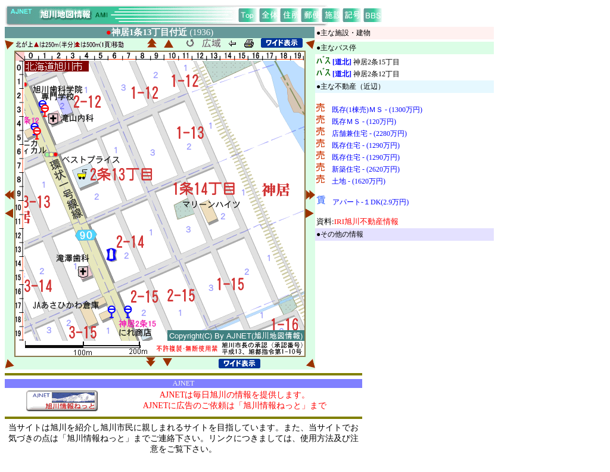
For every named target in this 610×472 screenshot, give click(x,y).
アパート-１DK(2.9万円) (370, 202)
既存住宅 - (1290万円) (366, 145)
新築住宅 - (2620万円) (366, 169)
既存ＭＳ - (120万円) (364, 121)
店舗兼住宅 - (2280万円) (369, 133)
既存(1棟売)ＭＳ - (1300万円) (377, 109)
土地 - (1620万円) (358, 181)
